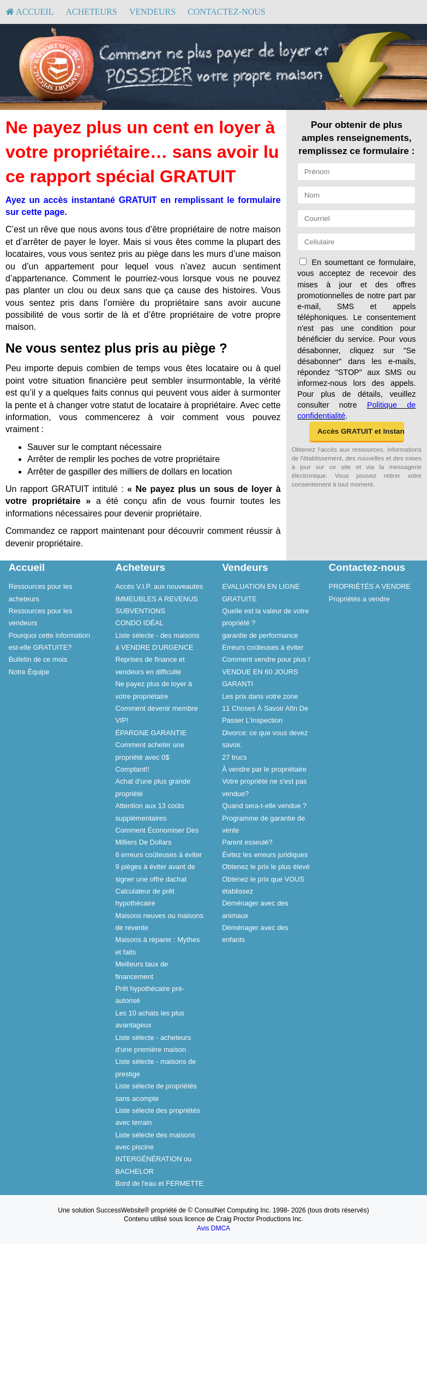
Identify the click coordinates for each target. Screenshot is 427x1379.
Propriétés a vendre (359, 599)
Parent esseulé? (247, 842)
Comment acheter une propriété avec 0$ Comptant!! (149, 757)
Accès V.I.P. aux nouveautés (159, 586)
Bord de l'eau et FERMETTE (159, 1183)
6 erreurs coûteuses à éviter (158, 855)
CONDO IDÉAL (139, 623)
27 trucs (234, 757)
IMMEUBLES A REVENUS (156, 599)
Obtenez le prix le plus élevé (266, 867)
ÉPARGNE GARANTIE (151, 733)
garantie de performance (260, 635)
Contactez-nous (227, 11)
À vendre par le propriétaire (264, 769)
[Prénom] (356, 172)
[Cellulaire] (356, 242)
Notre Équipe (29, 672)
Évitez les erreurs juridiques (265, 855)
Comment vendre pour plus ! (266, 659)
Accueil (29, 11)
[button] (356, 432)
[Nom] (356, 195)
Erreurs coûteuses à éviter (262, 647)
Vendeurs (152, 11)
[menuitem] (29, 12)
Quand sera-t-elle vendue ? (264, 806)
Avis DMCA (213, 1228)
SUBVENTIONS (140, 611)
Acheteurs (91, 11)
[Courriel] (356, 218)
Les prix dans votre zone (260, 696)
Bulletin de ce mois (38, 659)
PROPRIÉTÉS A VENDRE (370, 586)
